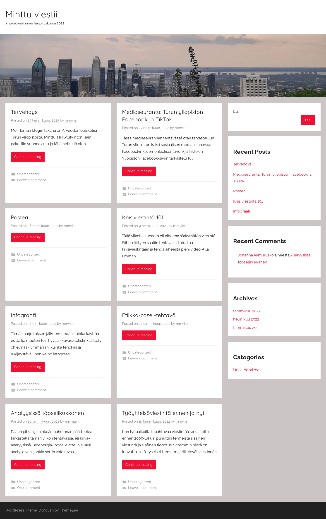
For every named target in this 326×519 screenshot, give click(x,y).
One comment (28, 488)
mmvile (71, 120)
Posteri (19, 217)
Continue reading (27, 157)
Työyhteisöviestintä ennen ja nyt (163, 412)
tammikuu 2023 (247, 311)
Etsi (236, 111)
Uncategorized (28, 174)
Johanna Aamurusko (256, 255)
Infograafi (23, 315)
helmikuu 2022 (246, 319)
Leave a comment (31, 180)
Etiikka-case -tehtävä (149, 315)
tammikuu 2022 (247, 327)
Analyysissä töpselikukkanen (47, 412)
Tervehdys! (24, 111)
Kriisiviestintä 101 (142, 217)
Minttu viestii (31, 14)
